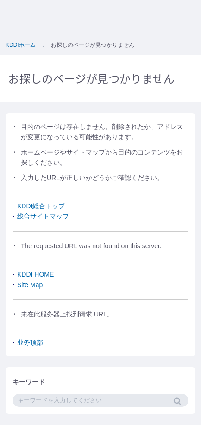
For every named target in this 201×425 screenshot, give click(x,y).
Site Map (30, 285)
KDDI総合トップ (41, 206)
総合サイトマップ (43, 216)
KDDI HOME (35, 274)
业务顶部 (30, 342)
